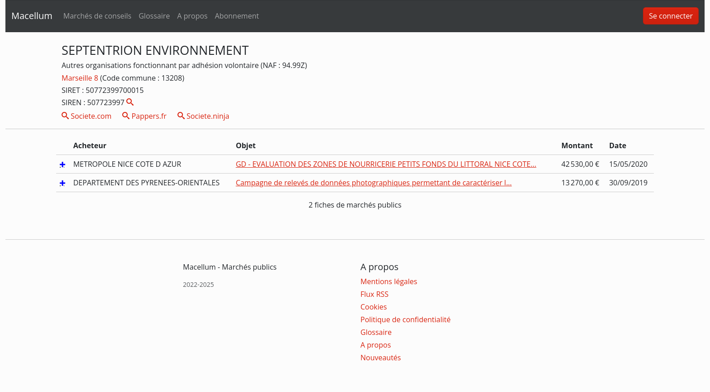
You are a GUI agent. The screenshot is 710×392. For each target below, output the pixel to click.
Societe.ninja (204, 116)
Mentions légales (388, 281)
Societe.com (86, 116)
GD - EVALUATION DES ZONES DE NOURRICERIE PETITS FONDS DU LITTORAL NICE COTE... (386, 164)
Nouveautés (380, 358)
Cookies (373, 307)
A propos (192, 16)
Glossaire (154, 16)
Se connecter (671, 16)
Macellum (32, 16)
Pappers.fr (144, 116)
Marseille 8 (81, 78)
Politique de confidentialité (405, 319)
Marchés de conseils (97, 16)
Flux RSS (374, 294)
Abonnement (237, 16)
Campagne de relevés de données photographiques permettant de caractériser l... (374, 183)
